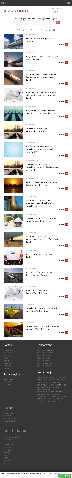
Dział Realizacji (10, 421)
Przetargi (7, 384)
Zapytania (8, 382)
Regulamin (8, 440)
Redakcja (7, 416)
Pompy (6, 361)
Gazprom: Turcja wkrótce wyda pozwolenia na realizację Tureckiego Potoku (42, 239)
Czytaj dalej (62, 45)
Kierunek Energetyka (45, 350)
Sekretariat (8, 413)
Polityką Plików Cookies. (51, 473)
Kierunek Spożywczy (45, 353)
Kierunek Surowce (44, 355)
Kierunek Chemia (43, 358)
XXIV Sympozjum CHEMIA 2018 (48, 382)
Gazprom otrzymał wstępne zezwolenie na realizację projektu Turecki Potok (41, 203)
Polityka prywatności (12, 437)
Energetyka (8, 350)
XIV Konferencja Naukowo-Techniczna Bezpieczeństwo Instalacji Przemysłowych (52, 387)
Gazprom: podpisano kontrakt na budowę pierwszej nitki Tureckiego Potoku (41, 77)
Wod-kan (7, 366)
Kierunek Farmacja (44, 363)
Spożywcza (8, 353)
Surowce (7, 355)
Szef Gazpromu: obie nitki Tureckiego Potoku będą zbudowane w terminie (42, 167)
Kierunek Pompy (43, 361)
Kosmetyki (8, 368)
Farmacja (7, 363)
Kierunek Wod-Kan (44, 366)
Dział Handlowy (10, 418)
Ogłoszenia (8, 379)
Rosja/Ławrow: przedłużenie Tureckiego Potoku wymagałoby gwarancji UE (40, 149)
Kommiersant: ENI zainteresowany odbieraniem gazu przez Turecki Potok (41, 95)
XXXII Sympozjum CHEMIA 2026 (48, 401)
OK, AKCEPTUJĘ (65, 476)
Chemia (6, 358)
